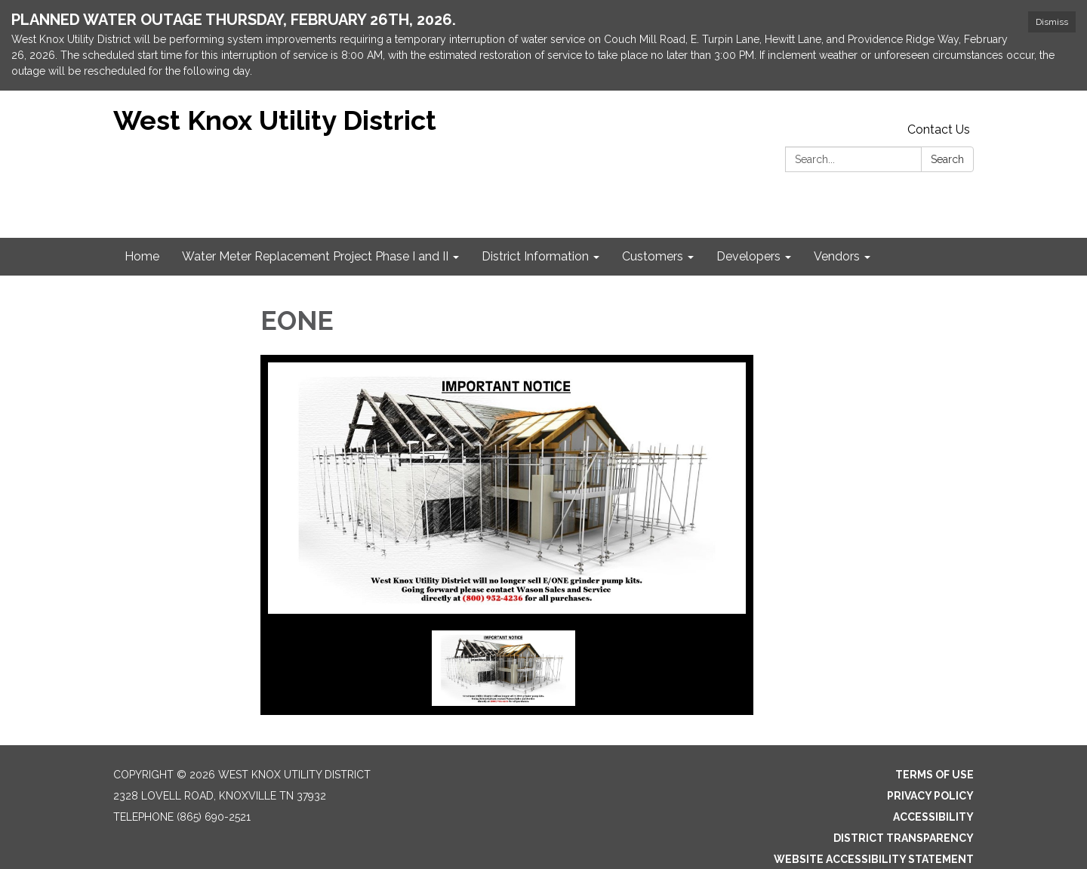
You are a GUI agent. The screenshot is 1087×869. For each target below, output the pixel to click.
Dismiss (1052, 22)
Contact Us (938, 129)
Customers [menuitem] (652, 256)
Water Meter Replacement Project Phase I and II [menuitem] (315, 256)
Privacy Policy (930, 796)
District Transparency (903, 838)
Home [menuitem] (142, 256)
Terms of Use (934, 775)
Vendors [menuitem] (837, 256)
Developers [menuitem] (748, 256)
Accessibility (933, 817)
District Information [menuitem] (535, 256)
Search (947, 159)
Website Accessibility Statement (874, 859)
